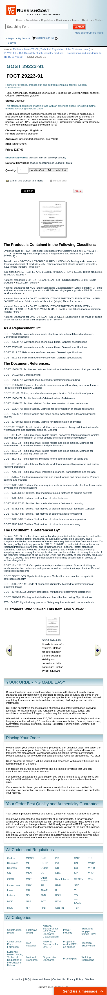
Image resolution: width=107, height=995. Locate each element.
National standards (14, 280)
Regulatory (47, 20)
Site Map (90, 979)
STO (76, 885)
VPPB (91, 868)
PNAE (43, 890)
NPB (28, 901)
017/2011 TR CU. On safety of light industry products (33, 53)
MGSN (30, 858)
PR (57, 858)
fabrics (43, 157)
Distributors (62, 20)
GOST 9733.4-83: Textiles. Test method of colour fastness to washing (43, 513)
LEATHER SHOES (51, 316)
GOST (10, 879)
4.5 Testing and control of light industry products (68, 264)
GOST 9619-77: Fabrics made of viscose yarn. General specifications (43, 352)
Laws (10, 890)
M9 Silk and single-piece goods (63, 290)
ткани (69, 163)
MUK (29, 885)
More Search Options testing (89, 33)
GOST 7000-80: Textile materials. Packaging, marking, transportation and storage (50, 472)
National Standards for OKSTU (21, 298)
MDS (10, 907)
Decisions (12, 863)
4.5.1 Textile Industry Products (21, 266)
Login (10, 38)
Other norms (44, 879)
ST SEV (78, 879)
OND (43, 858)
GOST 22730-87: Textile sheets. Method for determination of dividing (42, 421)
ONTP (44, 863)
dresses (33, 157)
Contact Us (58, 979)
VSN (90, 879)
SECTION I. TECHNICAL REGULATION (43, 261)
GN (9, 872)
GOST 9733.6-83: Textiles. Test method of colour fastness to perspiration (45, 519)
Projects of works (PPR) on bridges (70, 944)
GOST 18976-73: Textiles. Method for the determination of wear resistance (46, 403)
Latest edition (82, 287)
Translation (32, 20)
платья (33, 163)
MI (27, 863)
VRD (91, 872)
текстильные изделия (52, 163)
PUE (57, 863)
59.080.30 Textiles (14, 274)
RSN (58, 895)
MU (28, 890)
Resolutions (62, 879)
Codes (11, 858)
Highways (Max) (31, 931)
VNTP (91, 863)
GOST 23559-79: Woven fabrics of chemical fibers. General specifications (45, 342)
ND (28, 895)
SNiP (77, 858)
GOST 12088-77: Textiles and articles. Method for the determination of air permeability (52, 369)
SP (76, 872)
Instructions (13, 885)
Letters (11, 895)
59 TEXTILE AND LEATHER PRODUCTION (46, 272)
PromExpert (10, 261)
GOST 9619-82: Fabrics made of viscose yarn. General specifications (43, 357)
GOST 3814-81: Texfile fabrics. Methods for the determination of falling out (45, 458)
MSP (29, 879)
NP (28, 907)
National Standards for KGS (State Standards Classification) (37, 287)
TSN (76, 907)
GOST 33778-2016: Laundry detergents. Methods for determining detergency (47, 591)
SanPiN (59, 907)
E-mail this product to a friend (26, 180)
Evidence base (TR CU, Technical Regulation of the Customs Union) (51, 49)
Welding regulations (88, 958)
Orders (44, 868)
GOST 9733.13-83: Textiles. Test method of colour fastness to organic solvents (48, 493)
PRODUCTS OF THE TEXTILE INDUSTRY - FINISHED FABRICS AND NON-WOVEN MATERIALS (48, 307)
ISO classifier (11, 272)
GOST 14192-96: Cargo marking (22, 374)
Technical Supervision (88, 944)
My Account (24, 38)
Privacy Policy (75, 979)
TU (89, 858)
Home (19, 20)
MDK (10, 901)
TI (75, 890)
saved (12, 43)
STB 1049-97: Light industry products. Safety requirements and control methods (49, 602)
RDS (58, 872)
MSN (29, 872)
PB (42, 885)
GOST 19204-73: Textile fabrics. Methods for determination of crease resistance (49, 408)
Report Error (60, 180)
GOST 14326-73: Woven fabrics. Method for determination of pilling (42, 380)
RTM (58, 901)
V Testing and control (80, 261)
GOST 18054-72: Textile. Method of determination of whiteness (39, 398)
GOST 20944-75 (51, 640)
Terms (75, 20)
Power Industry (67, 931)
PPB (43, 907)
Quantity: (11, 170)
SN (76, 863)
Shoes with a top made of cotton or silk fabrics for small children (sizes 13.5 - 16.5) (53, 318)
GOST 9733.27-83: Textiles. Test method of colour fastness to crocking (43, 503)
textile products (56, 157)
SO (76, 868)
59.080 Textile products (87, 272)
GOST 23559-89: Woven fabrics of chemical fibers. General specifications (45, 347)
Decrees (12, 868)
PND (43, 895)
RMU (58, 885)
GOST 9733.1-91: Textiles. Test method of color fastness (35, 498)
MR (28, 868)
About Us (87, 20)
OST (43, 872)
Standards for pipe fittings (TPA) (89, 931)
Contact (99, 20)
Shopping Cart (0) (45, 38)
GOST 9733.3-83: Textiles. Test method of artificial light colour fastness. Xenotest (49, 508)
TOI (76, 895)
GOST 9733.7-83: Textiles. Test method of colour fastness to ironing (42, 524)
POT (43, 901)
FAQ (27, 979)
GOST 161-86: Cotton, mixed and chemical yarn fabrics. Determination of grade (49, 393)
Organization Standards (50, 958)
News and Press (41, 979)
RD (57, 868)
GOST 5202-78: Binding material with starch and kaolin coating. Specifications (48, 597)
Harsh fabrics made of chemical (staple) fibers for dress (48, 301)
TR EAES (77, 901)
